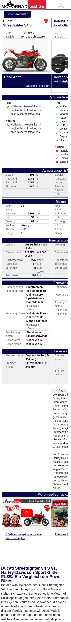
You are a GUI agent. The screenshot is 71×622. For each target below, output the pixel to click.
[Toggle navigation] (61, 5)
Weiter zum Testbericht (37, 86)
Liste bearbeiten (17, 14)
